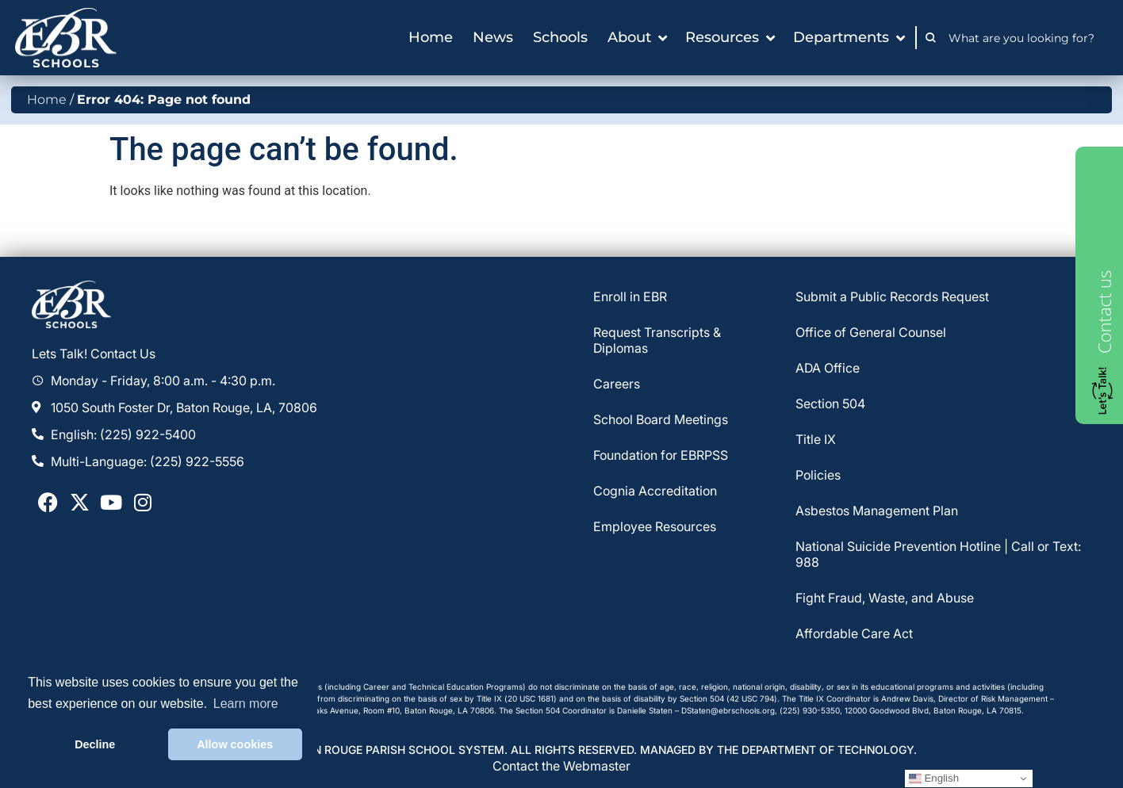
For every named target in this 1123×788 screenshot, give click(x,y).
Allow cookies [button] (235, 744)
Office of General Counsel (870, 332)
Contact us (1104, 312)
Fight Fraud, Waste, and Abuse (884, 598)
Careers (616, 384)
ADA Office (827, 368)
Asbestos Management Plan (876, 510)
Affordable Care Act (854, 633)
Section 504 (830, 403)
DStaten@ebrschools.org (728, 710)
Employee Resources (654, 526)
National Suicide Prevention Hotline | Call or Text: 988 (938, 554)
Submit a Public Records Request (892, 296)
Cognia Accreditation (655, 491)
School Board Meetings (660, 419)
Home (47, 99)
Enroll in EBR (630, 296)
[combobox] (1026, 38)
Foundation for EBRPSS (660, 455)
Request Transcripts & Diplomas (657, 340)
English (934, 778)
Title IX (815, 439)
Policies (818, 475)
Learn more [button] (245, 703)
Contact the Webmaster (561, 766)
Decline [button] (95, 744)
